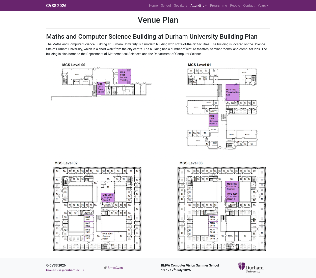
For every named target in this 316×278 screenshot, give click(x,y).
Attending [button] (197, 5)
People (235, 5)
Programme (218, 5)
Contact (249, 5)
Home (153, 5)
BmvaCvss (115, 268)
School (166, 5)
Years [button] (262, 5)
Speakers (180, 5)
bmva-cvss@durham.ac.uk (65, 270)
